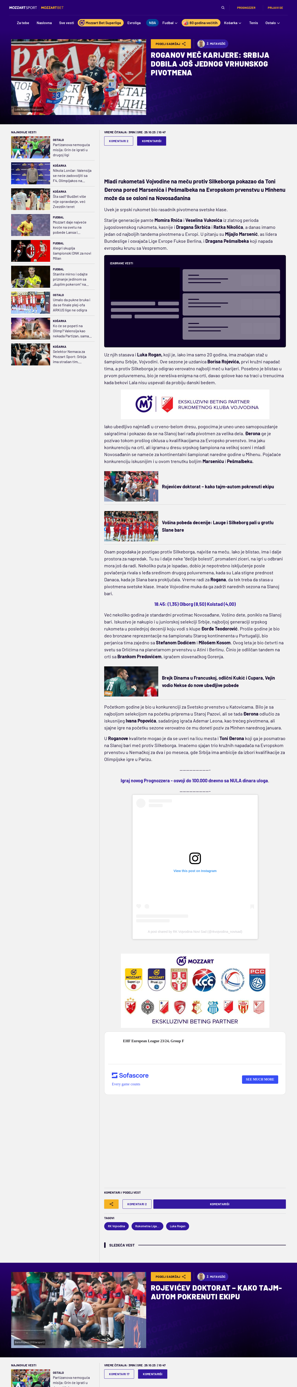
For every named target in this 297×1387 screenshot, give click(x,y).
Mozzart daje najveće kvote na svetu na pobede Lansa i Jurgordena (70, 227)
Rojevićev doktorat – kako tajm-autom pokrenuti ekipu (218, 486)
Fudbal (58, 217)
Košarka (59, 165)
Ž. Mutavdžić (211, 44)
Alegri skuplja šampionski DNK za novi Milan (72, 253)
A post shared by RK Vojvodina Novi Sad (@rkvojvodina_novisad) (195, 931)
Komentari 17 (119, 1374)
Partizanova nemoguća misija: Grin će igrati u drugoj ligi (71, 149)
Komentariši (151, 141)
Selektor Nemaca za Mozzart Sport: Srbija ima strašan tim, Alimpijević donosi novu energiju (72, 356)
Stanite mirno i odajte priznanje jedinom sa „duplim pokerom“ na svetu (70, 279)
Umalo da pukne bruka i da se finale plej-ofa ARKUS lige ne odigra (71, 304)
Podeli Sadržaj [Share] (171, 44)
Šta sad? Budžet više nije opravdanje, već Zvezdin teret (69, 201)
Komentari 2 (118, 141)
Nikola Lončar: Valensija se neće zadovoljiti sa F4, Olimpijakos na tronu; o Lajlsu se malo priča (72, 175)
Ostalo (58, 140)
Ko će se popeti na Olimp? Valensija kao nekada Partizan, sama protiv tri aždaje (71, 331)
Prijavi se (275, 8)
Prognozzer (246, 8)
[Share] (111, 1204)
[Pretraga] (222, 7)
